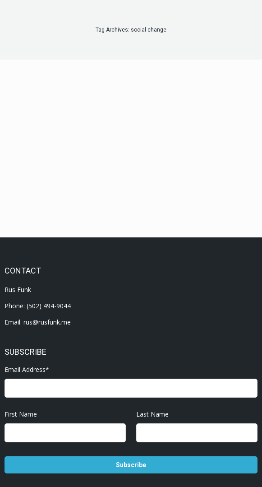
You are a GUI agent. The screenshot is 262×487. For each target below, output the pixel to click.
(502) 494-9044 (49, 305)
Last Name (152, 414)
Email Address (27, 369)
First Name (21, 414)
